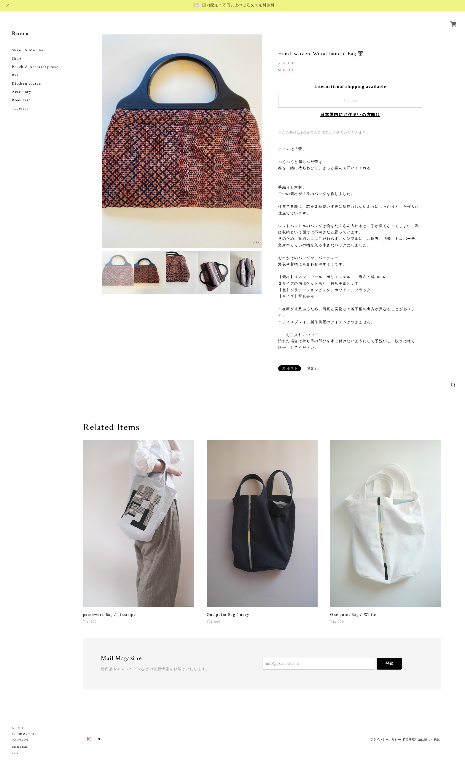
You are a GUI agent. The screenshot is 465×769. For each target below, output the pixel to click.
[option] (182, 141)
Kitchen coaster (27, 77)
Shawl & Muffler (28, 43)
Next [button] (256, 141)
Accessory (21, 85)
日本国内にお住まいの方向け (350, 114)
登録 (389, 663)
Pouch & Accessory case (36, 60)
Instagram (20, 747)
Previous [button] (108, 141)
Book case (21, 93)
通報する (314, 368)
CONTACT (20, 741)
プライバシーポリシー (385, 739)
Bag (15, 68)
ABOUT (18, 728)
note (15, 753)
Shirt (17, 52)
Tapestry (20, 102)
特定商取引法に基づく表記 (421, 739)
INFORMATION (24, 734)
